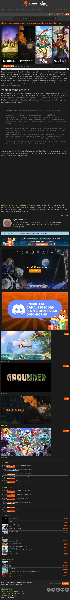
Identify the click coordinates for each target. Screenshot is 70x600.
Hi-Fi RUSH (12, 205)
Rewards (24, 10)
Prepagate (10, 10)
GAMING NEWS (9, 66)
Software (17, 10)
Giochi (3, 10)
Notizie (39, 10)
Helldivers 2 (23, 72)
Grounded (19, 205)
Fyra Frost (17, 66)
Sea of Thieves (28, 205)
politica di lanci (51, 72)
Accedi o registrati (61, 10)
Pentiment (4, 205)
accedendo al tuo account (40, 233)
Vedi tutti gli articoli (19, 227)
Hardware (32, 10)
